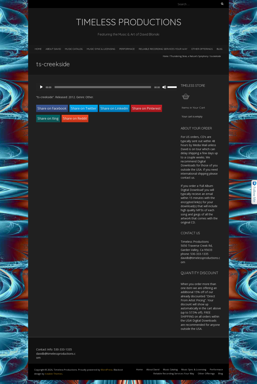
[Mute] (164, 87)
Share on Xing (48, 118)
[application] (108, 87)
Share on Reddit (75, 118)
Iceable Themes (53, 373)
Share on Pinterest (146, 108)
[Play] (41, 87)
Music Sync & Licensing (101, 48)
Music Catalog (74, 48)
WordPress (106, 369)
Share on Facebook (52, 108)
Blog (219, 48)
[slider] (103, 87)
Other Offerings (202, 48)
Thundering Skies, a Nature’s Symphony (189, 56)
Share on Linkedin (114, 108)
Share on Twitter (83, 108)
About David (53, 48)
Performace (127, 48)
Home (38, 48)
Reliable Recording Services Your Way (163, 48)
